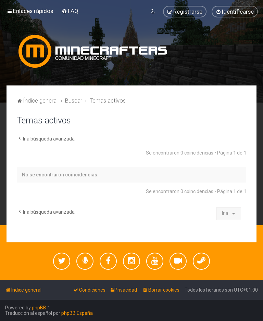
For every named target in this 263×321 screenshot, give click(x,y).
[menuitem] (70, 11)
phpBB (39, 307)
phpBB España (77, 313)
